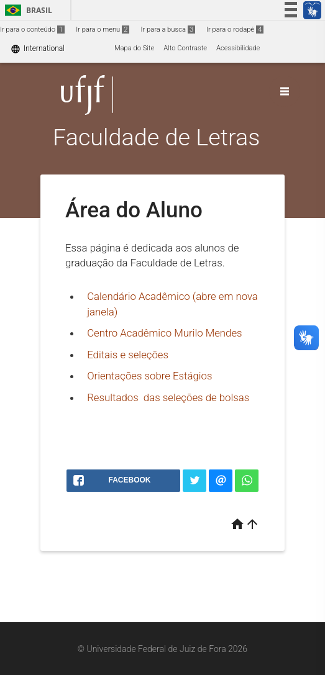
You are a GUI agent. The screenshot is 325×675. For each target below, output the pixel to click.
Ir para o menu (102, 29)
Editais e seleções (127, 354)
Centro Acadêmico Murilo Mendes (164, 333)
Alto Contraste (185, 48)
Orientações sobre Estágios (149, 375)
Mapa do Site (134, 48)
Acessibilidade (238, 48)
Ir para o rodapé (234, 29)
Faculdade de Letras (156, 137)
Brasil (26, 10)
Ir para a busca (167, 29)
